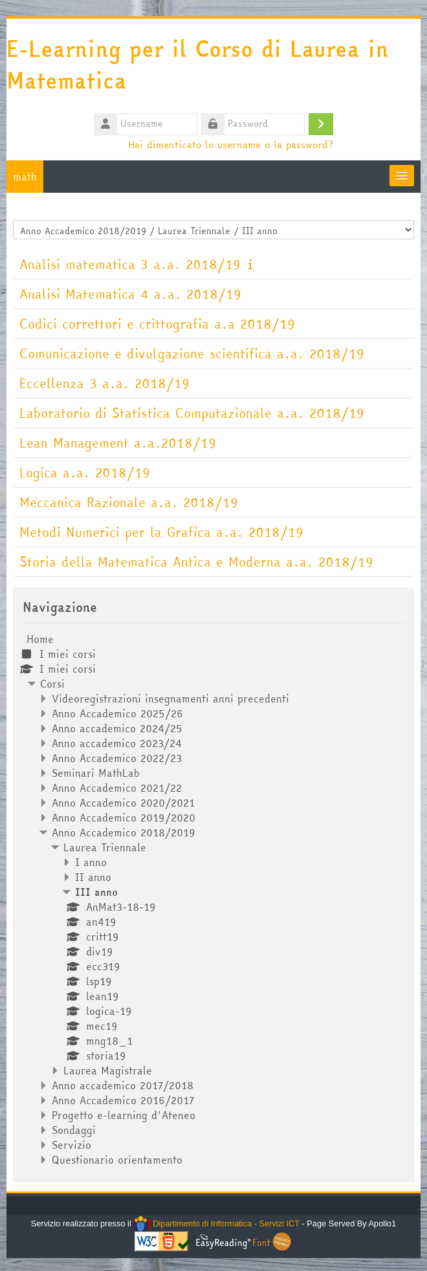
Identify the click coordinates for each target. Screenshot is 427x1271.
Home (40, 639)
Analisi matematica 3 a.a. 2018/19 (130, 264)
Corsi (52, 683)
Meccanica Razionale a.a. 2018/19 (128, 502)
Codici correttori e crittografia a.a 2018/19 (157, 324)
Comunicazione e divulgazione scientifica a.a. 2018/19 (191, 353)
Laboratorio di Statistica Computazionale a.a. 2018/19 (191, 413)
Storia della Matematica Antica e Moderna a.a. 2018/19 (196, 562)
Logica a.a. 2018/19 (84, 472)
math (25, 176)
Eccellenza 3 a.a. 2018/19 (104, 383)
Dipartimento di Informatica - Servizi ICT (216, 1223)
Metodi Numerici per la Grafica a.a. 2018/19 (161, 532)
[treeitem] (213, 899)
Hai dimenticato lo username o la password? (230, 144)
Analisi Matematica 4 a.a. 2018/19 (130, 294)
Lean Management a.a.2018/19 (117, 443)
